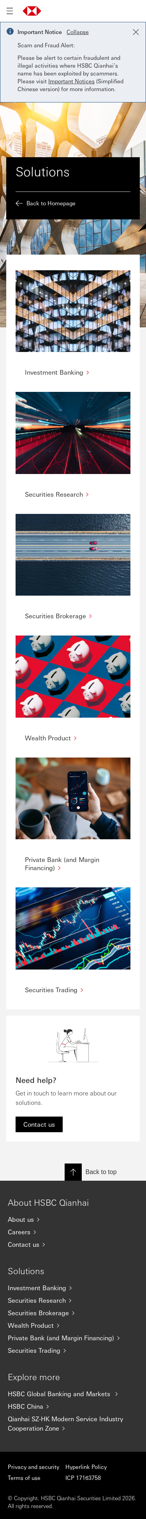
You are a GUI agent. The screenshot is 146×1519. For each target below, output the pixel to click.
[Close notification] (135, 32)
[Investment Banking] (73, 1288)
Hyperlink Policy (86, 1466)
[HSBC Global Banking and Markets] (73, 1394)
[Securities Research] (73, 1300)
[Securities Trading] (73, 1350)
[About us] (73, 1219)
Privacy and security (33, 1466)
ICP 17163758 (83, 1477)
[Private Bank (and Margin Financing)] (73, 1338)
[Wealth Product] (73, 1325)
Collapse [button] (78, 31)
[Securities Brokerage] (73, 1313)
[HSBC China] (73, 1406)
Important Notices (71, 80)
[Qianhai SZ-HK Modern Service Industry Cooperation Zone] (73, 1423)
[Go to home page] (31, 11)
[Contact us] (73, 1244)
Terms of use (24, 1477)
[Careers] (73, 1232)
